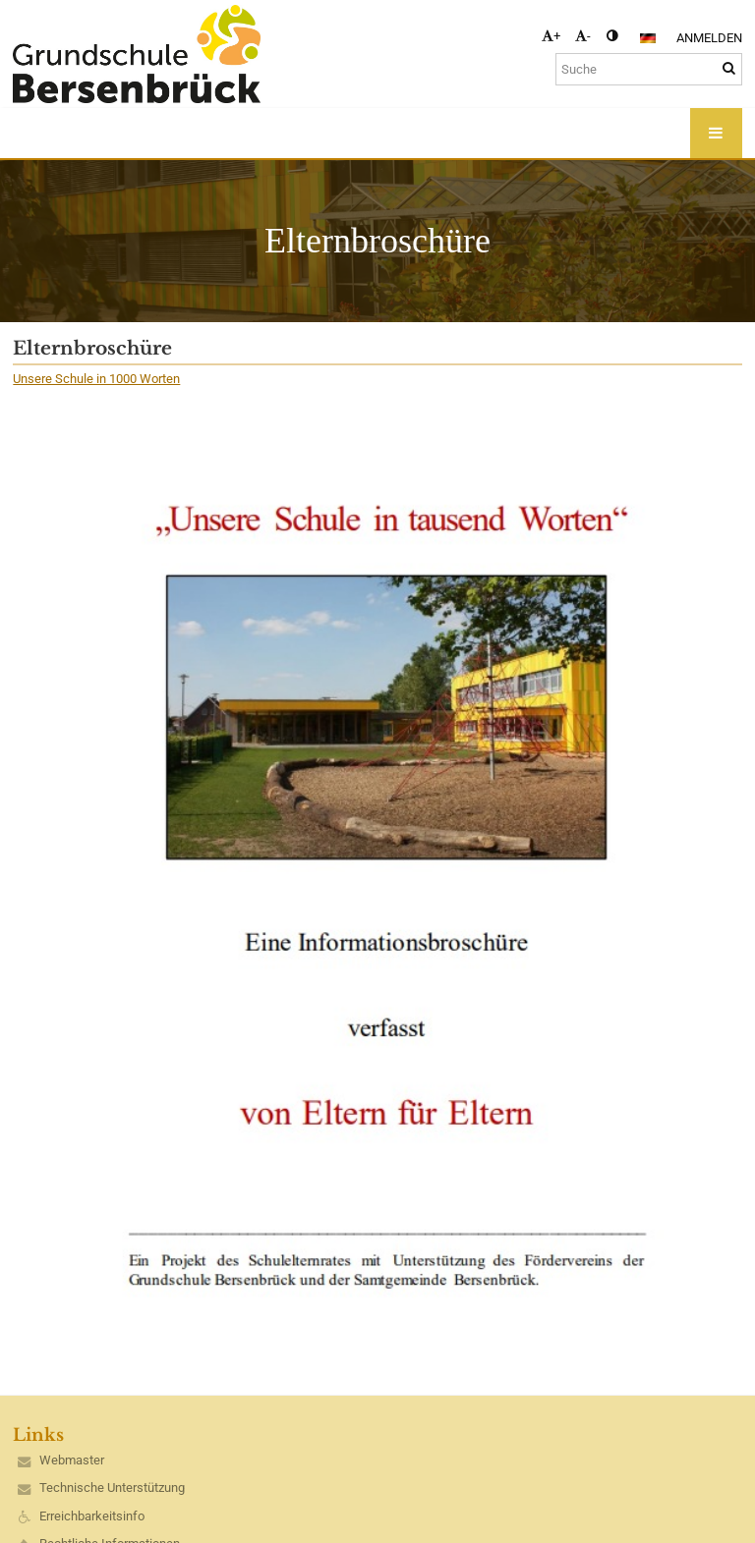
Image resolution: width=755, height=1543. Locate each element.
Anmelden (709, 37)
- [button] (583, 35)
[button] (648, 38)
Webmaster (71, 1460)
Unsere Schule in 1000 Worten (96, 378)
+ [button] (551, 35)
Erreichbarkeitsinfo (92, 1516)
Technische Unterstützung (112, 1487)
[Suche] (648, 69)
